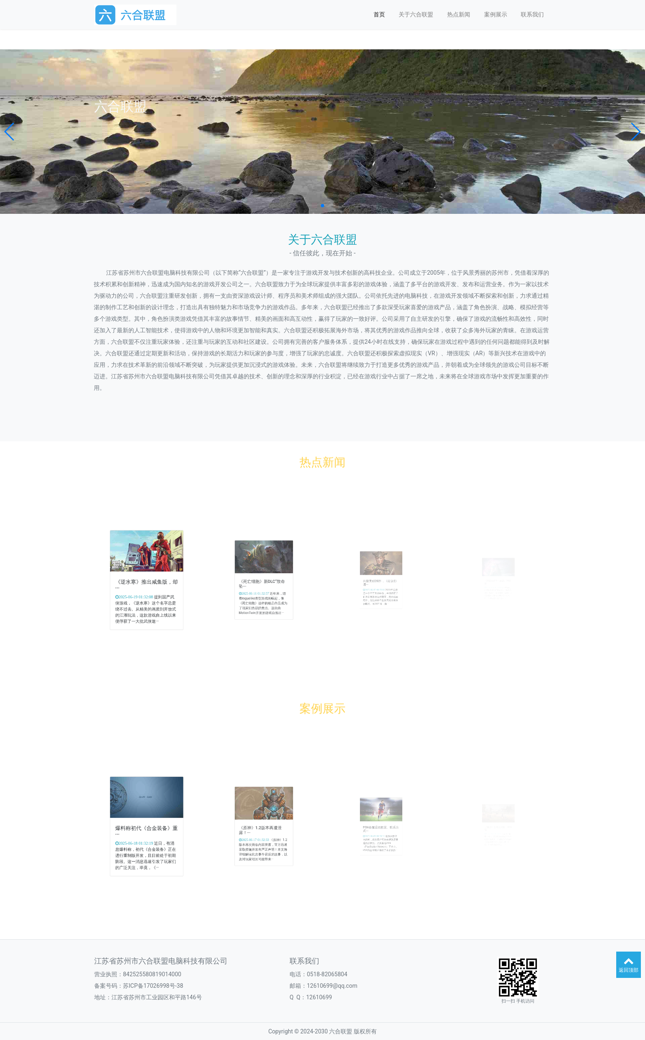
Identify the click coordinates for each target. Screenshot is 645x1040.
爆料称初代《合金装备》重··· (146, 829)
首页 (379, 14)
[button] (9, 132)
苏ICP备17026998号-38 (153, 985)
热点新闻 (458, 14)
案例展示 (495, 14)
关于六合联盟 (416, 14)
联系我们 (532, 14)
